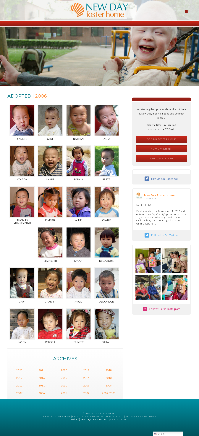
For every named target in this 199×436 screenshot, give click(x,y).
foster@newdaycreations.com (89, 419)
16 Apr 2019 (150, 198)
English (160, 433)
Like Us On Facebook (165, 179)
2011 (41, 385)
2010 (64, 385)
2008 (109, 385)
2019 (86, 370)
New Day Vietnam (161, 158)
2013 (109, 377)
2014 (86, 377)
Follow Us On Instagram (164, 309)
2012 (19, 385)
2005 (64, 393)
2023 (19, 370)
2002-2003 (109, 393)
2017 (19, 377)
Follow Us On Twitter (164, 235)
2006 (41, 393)
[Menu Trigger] (186, 11)
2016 (41, 377)
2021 (41, 370)
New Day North (161, 148)
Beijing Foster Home (161, 139)
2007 (19, 393)
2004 (86, 393)
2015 (64, 377)
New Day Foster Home (159, 195)
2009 (86, 385)
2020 (64, 370)
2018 (109, 370)
